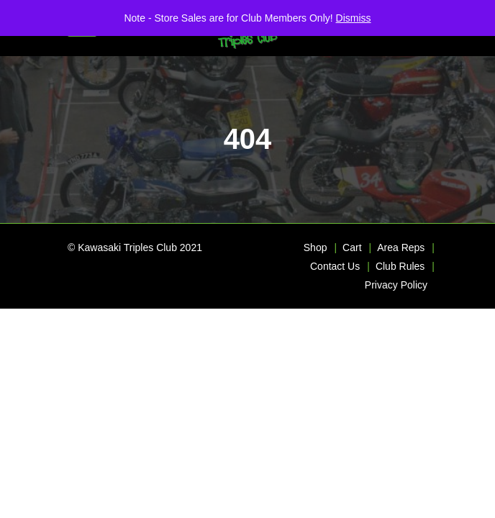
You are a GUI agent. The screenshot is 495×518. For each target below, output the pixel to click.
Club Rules (400, 266)
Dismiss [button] (353, 18)
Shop (315, 247)
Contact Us (335, 266)
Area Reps (400, 247)
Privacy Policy (396, 285)
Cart (351, 247)
